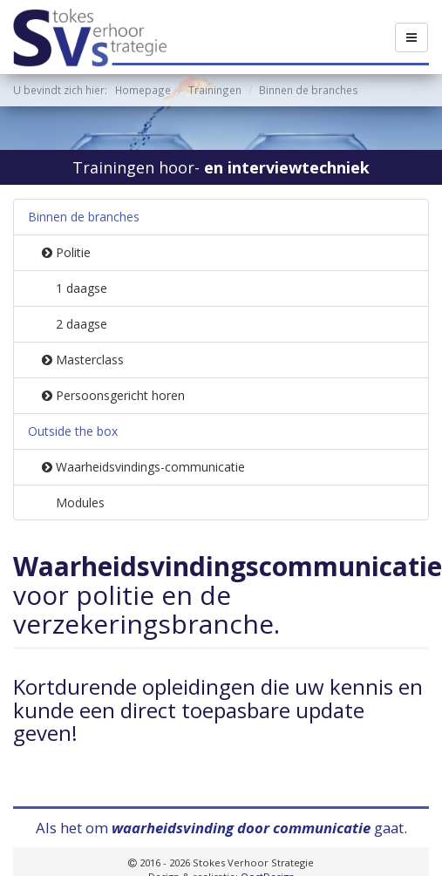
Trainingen (214, 90)
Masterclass (83, 359)
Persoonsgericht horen (113, 395)
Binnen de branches (83, 216)
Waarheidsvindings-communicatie (143, 466)
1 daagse (81, 288)
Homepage (143, 90)
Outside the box (73, 431)
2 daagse (81, 324)
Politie (66, 252)
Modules (80, 502)
